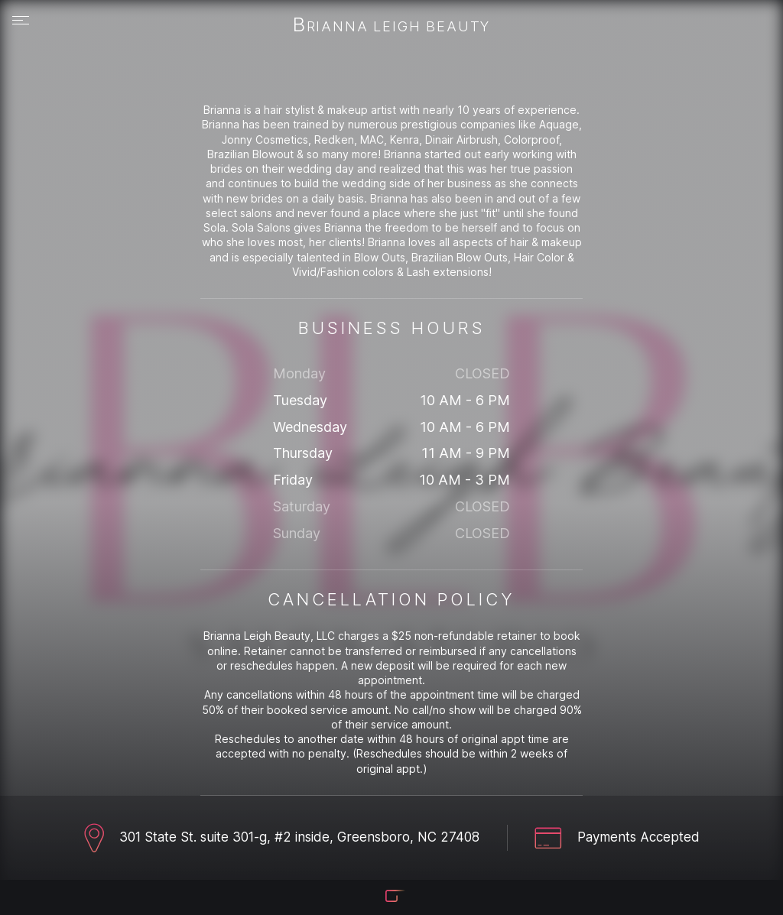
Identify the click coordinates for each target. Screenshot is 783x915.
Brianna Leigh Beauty (391, 26)
